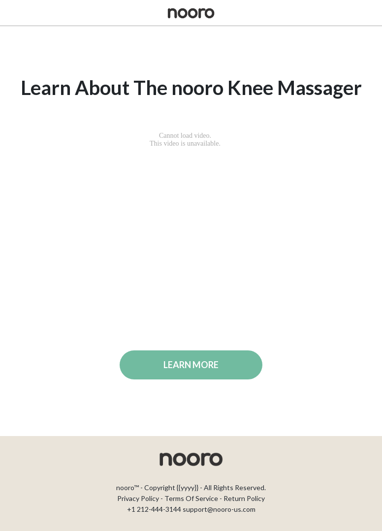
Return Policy (244, 498)
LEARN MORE (191, 364)
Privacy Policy (138, 498)
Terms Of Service (191, 498)
